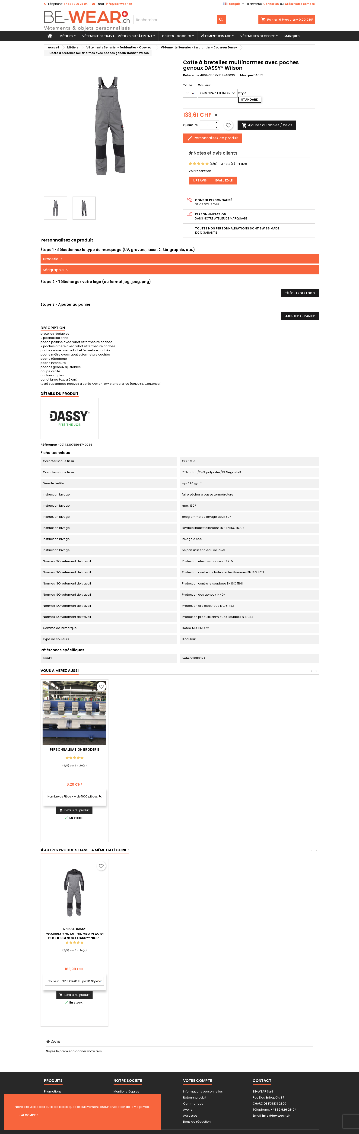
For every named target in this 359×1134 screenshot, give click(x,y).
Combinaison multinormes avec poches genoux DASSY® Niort (277, 936)
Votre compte (197, 1080)
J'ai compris (28, 1115)
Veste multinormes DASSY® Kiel (209, 934)
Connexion (271, 4)
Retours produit (194, 1097)
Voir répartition (200, 171)
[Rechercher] (179, 19)
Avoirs (187, 1109)
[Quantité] (207, 125)
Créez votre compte (300, 4)
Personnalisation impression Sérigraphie (74, 751)
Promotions (52, 1091)
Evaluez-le (224, 180)
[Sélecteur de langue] (234, 4)
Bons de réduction (197, 1121)
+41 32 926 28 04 (76, 4)
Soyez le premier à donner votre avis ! (74, 1051)
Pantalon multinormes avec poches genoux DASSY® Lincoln (74, 936)
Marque (246, 75)
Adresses (190, 1115)
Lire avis (200, 180)
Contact (262, 1080)
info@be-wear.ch (119, 4)
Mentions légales (126, 1091)
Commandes (193, 1103)
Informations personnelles (203, 1091)
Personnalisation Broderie (142, 749)
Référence (191, 75)
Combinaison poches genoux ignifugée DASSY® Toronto (142, 936)
